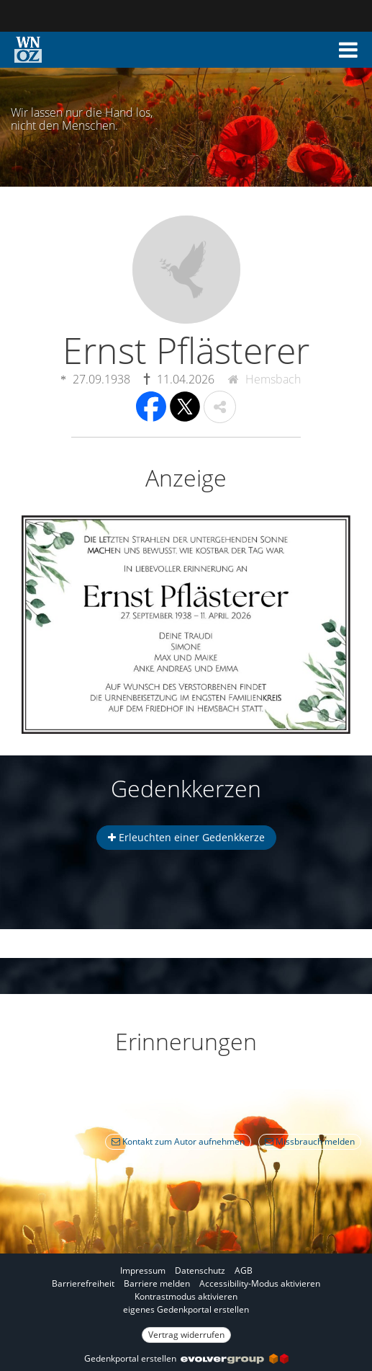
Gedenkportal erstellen (186, 1358)
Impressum (142, 1270)
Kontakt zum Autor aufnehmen (178, 1141)
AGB (244, 1270)
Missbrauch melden (310, 1141)
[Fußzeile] (186, 1302)
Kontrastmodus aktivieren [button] (186, 1296)
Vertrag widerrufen (186, 1334)
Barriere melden (157, 1283)
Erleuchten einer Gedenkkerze (186, 837)
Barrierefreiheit (83, 1283)
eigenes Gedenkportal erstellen (186, 1309)
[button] (348, 50)
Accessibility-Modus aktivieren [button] (259, 1283)
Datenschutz (200, 1270)
